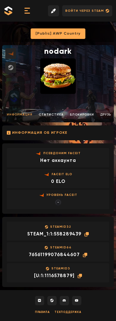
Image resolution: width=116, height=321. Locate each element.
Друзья (107, 114)
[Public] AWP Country (58, 34)
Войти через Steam (87, 11)
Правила (42, 312)
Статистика (51, 114)
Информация (19, 114)
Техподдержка (67, 312)
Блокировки (82, 114)
